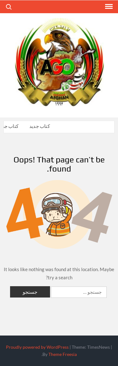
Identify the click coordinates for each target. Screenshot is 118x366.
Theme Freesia (62, 354)
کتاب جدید (40, 126)
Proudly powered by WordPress (37, 347)
